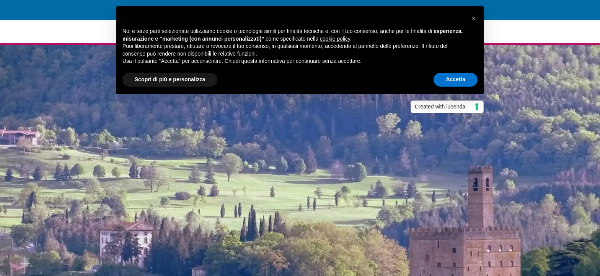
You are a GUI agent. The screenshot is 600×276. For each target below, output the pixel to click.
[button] (474, 18)
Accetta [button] (455, 79)
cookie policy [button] (335, 39)
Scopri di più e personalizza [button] (170, 79)
